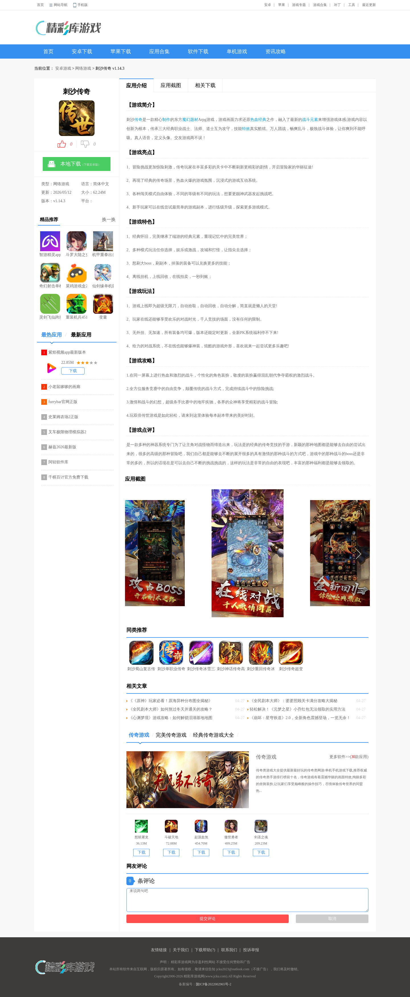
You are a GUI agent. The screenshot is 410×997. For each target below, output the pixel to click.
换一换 (109, 219)
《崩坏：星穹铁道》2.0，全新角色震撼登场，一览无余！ (300, 718)
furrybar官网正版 (62, 402)
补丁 (337, 5)
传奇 (138, 119)
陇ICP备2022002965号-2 (213, 984)
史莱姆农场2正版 (63, 417)
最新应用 (81, 335)
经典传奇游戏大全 (215, 735)
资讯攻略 (275, 51)
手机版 (82, 5)
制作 (166, 119)
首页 (40, 5)
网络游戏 (83, 68)
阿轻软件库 (58, 462)
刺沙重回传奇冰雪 (261, 656)
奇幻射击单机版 (50, 275)
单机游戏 (237, 51)
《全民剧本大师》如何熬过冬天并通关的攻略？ (170, 709)
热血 (254, 119)
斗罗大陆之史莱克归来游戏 (76, 244)
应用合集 (159, 51)
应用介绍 (136, 85)
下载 (73, 371)
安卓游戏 (63, 68)
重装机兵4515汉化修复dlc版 (76, 306)
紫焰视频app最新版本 (67, 352)
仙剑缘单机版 (103, 275)
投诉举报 (251, 950)
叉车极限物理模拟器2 (67, 432)
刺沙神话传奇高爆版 (231, 656)
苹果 (281, 5)
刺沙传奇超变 (291, 656)
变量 (103, 306)
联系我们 (229, 950)
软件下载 (198, 51)
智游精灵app (50, 244)
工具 (351, 5)
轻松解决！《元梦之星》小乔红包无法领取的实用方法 (297, 709)
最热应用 (54, 337)
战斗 (306, 119)
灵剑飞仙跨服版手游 (50, 306)
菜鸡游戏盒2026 (76, 275)
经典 (262, 119)
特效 (246, 129)
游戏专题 (299, 5)
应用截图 (171, 85)
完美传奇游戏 (173, 735)
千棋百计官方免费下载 (68, 477)
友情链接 (159, 950)
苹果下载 (120, 51)
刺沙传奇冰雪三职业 (201, 656)
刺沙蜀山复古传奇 (141, 656)
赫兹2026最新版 (62, 447)
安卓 (267, 5)
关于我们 (181, 950)
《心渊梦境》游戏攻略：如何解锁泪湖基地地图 (170, 718)
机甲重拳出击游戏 (103, 244)
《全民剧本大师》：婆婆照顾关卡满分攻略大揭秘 (293, 701)
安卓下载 (82, 51)
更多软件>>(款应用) (348, 757)
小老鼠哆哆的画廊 (64, 387)
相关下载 (205, 85)
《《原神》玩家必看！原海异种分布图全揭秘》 (170, 701)
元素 (314, 119)
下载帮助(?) (205, 950)
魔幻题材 (190, 119)
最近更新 (369, 5)
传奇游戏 (141, 737)
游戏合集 (320, 5)
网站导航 (60, 5)
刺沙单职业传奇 (171, 656)
